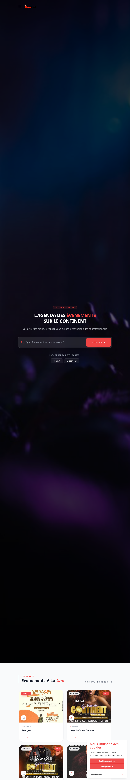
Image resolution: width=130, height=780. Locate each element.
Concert (56, 361)
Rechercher (98, 342)
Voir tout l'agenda (98, 685)
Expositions (72, 361)
